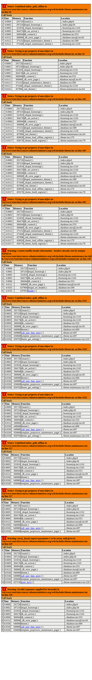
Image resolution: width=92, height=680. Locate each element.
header (31, 291)
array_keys (26, 582)
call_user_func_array (31, 333)
